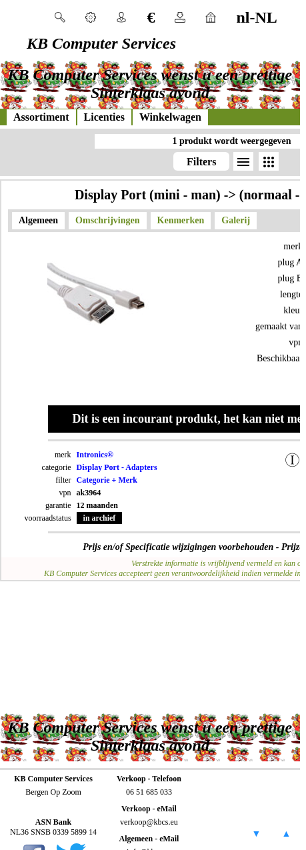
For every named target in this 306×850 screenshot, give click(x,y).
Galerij (235, 220)
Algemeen (38, 220)
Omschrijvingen (107, 220)
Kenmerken (181, 220)
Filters (201, 161)
